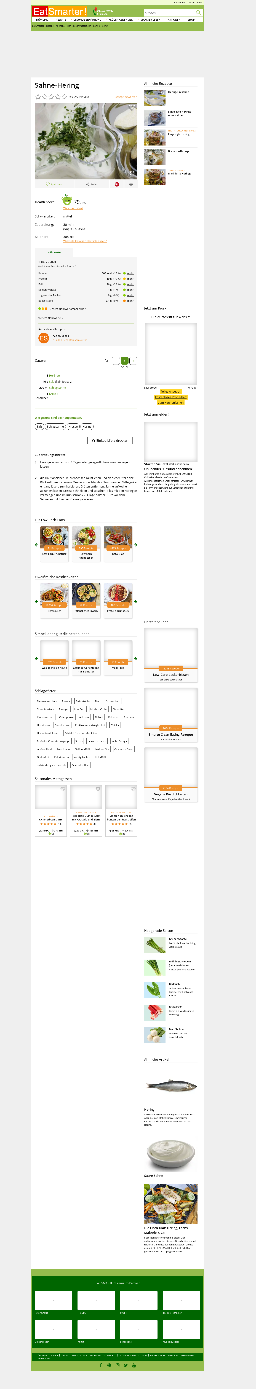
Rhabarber (175, 1006)
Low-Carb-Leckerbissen (171, 674)
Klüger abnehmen (121, 19)
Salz (51, 382)
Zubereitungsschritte (50, 455)
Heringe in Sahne (178, 92)
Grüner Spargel (178, 939)
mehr (130, 273)
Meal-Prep (118, 667)
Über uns (42, 1355)
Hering (87, 427)
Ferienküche (83, 701)
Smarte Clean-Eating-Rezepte (171, 734)
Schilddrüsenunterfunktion (81, 733)
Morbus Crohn (99, 709)
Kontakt (76, 1355)
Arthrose (84, 717)
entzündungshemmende (51, 765)
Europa (66, 701)
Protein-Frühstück (118, 611)
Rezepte (61, 19)
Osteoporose (66, 717)
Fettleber (113, 717)
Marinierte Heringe (179, 173)
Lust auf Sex (102, 749)
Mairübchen (176, 1029)
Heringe (54, 376)
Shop (191, 19)
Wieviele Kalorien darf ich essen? (85, 241)
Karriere (53, 1355)
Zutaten (41, 360)
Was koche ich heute (54, 667)
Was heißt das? (73, 208)
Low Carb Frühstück (54, 554)
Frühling (42, 19)
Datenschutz (109, 1355)
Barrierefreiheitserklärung (164, 1355)
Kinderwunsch (45, 717)
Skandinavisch (45, 709)
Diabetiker (119, 709)
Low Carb (79, 709)
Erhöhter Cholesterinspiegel (53, 741)
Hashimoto (43, 725)
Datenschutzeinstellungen (133, 1355)
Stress (79, 741)
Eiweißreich (54, 611)
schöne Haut (44, 749)
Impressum (95, 1355)
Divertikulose (62, 725)
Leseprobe (150, 387)
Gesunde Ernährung (87, 19)
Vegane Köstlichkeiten (171, 794)
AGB (85, 1355)
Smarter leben (151, 19)
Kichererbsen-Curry (51, 819)
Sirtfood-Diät (82, 749)
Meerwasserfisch (47, 701)
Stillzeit (99, 717)
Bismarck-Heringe (179, 151)
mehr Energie (119, 741)
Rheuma (129, 717)
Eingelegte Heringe (179, 134)
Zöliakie (115, 725)
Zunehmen (63, 749)
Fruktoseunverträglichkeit (90, 725)
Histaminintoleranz (48, 733)
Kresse (53, 394)
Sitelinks (65, 1355)
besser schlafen (97, 741)
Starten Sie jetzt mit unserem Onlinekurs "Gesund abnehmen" (171, 446)
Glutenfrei (43, 757)
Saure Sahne (153, 1175)
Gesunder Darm (123, 749)
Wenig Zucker (82, 757)
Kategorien (44, 1358)
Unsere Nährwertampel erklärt (68, 309)
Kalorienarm (61, 757)
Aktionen (174, 19)
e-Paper (193, 387)
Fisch (98, 701)
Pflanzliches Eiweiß (86, 611)
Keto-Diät (118, 554)
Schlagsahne (57, 388)
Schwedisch (113, 701)
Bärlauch (174, 984)
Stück (124, 367)
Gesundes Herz (80, 765)
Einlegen (64, 709)
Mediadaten (187, 1355)
